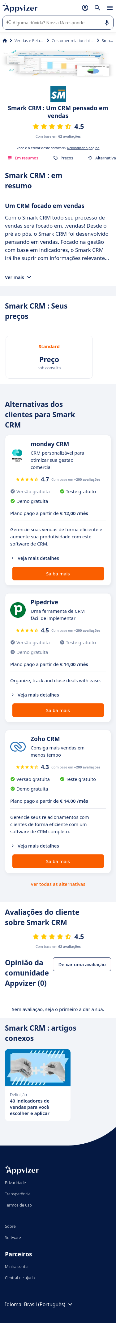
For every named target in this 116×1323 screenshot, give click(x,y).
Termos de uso (18, 1205)
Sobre (10, 1226)
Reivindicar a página (83, 147)
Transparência (18, 1194)
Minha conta (16, 1266)
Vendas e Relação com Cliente (29, 40)
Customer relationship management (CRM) (73, 40)
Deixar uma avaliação (82, 964)
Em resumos (22, 158)
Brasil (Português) (49, 1304)
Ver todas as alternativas (58, 884)
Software (13, 1237)
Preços (63, 158)
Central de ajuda (20, 1277)
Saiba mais (58, 573)
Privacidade (15, 1182)
